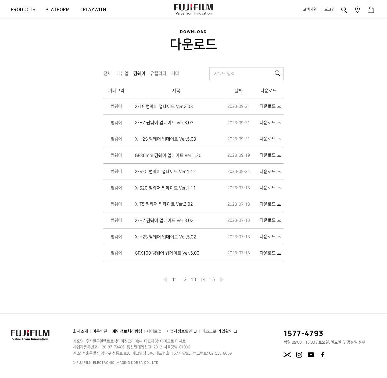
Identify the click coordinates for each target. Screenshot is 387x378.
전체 (107, 73)
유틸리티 (158, 73)
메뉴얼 (122, 73)
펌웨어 (140, 75)
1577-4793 (304, 333)
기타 (175, 73)
